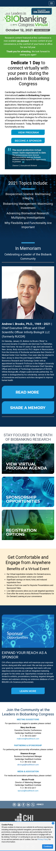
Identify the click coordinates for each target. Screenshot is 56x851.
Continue (48, 846)
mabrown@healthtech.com (28, 739)
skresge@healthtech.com (28, 765)
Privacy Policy (43, 839)
